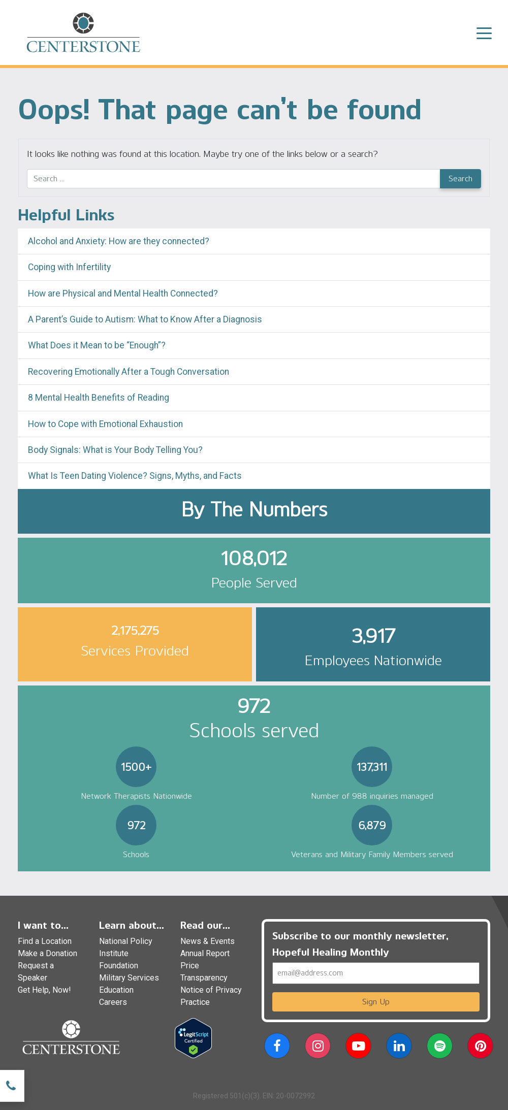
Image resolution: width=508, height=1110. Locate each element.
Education (116, 990)
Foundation (118, 965)
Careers (113, 1002)
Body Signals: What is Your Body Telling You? (115, 450)
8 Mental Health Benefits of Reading (98, 398)
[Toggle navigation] (484, 32)
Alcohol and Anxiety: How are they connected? (118, 241)
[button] (277, 1048)
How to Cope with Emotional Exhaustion (105, 424)
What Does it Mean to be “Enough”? (97, 345)
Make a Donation (47, 953)
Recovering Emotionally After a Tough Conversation (128, 372)
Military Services (129, 978)
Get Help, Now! (44, 990)
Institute (114, 953)
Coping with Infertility (69, 267)
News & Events (207, 941)
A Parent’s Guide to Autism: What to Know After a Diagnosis (145, 319)
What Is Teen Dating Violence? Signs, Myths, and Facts (135, 476)
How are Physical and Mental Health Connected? (123, 293)
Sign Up (376, 1001)
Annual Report (205, 953)
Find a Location (45, 941)
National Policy (125, 941)
